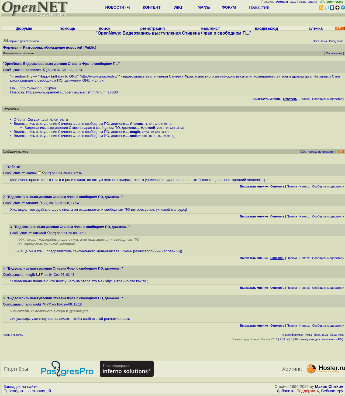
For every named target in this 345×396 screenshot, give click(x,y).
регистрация (307, 1)
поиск (104, 28)
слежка (316, 28)
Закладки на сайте (20, 386)
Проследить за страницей (27, 391)
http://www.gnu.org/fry (98, 76)
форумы (24, 28)
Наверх (304, 186)
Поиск (254, 7)
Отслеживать (334, 53)
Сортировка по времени (317, 151)
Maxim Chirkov (329, 386)
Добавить (285, 391)
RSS (340, 151)
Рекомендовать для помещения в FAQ (319, 339)
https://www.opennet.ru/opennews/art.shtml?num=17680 (72, 92)
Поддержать (307, 391)
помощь (67, 28)
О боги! (20, 120)
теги (265, 7)
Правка (304, 98)
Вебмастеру (332, 391)
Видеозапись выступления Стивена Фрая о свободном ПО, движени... (71, 124)
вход (293, 1)
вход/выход (266, 28)
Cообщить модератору (328, 98)
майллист (210, 28)
